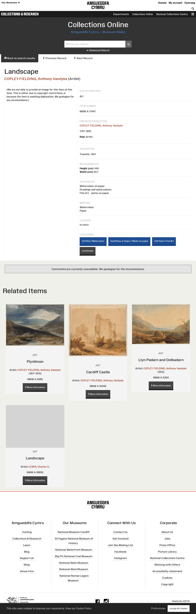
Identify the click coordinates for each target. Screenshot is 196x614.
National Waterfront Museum (73, 549)
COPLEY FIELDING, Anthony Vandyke (35, 79)
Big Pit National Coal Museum (73, 556)
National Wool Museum (73, 569)
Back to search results (19, 58)
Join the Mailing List (120, 545)
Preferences (158, 608)
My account (175, 2)
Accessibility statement (167, 571)
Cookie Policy (84, 608)
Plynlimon (35, 361)
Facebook (120, 551)
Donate (162, 2)
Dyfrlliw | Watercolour (93, 241)
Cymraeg (189, 2)
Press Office (167, 545)
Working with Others (167, 564)
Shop (27, 564)
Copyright (167, 584)
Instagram (120, 558)
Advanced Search (98, 50)
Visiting (27, 532)
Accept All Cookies (178, 608)
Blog (26, 551)
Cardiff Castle (98, 372)
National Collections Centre (172, 14)
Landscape (87, 250)
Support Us (27, 558)
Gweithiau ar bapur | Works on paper (129, 241)
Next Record (83, 58)
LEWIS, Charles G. (39, 466)
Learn (26, 545)
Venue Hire (27, 571)
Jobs (167, 538)
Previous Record (54, 58)
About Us (167, 532)
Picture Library (167, 551)
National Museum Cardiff (74, 532)
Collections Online (142, 14)
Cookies (167, 577)
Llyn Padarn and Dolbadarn (161, 360)
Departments (121, 14)
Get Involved (120, 538)
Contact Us (120, 532)
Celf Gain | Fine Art (164, 241)
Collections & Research (20, 14)
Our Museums (11, 2)
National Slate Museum (73, 562)
